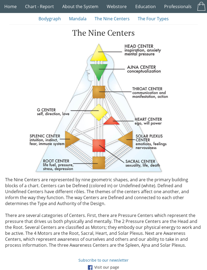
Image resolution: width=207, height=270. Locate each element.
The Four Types (153, 19)
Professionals (178, 6)
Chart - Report (39, 6)
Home (10, 6)
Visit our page (103, 267)
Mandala (78, 19)
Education (145, 6)
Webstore (117, 6)
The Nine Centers (112, 19)
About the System (80, 6)
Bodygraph (50, 19)
